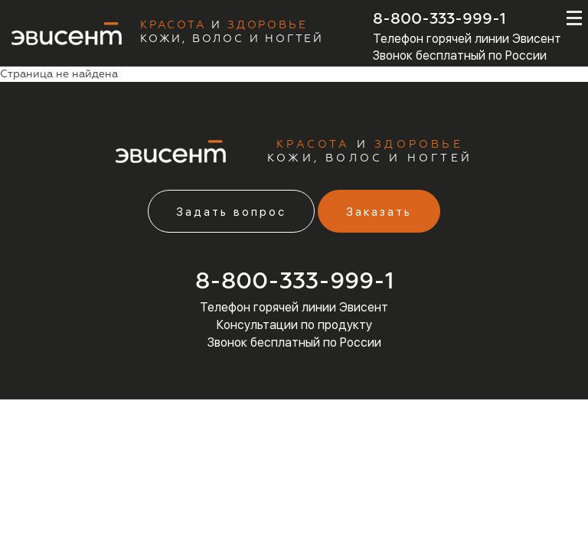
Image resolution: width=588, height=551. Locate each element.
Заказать (379, 212)
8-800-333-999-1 (439, 19)
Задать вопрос (231, 212)
